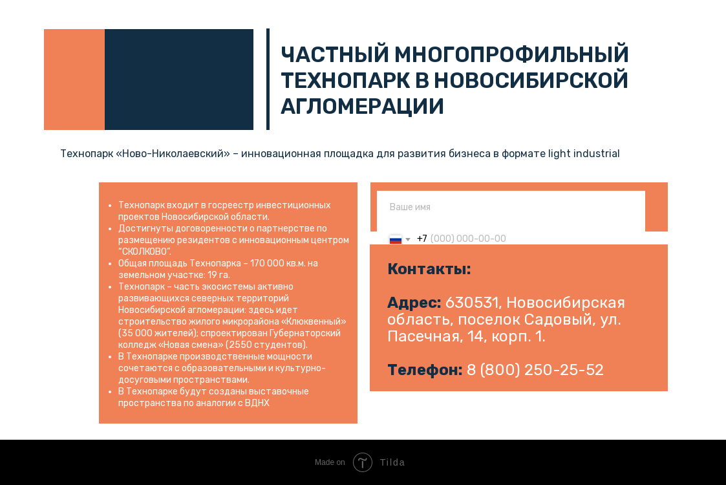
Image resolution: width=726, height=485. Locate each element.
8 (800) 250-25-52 (535, 370)
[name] (511, 207)
